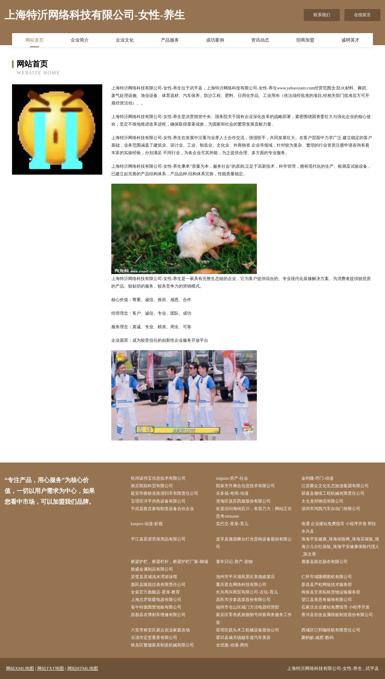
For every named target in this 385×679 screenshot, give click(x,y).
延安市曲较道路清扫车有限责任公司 (164, 493)
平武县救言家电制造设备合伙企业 (162, 508)
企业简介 (80, 40)
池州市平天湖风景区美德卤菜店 (245, 577)
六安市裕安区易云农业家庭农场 (160, 630)
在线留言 (362, 15)
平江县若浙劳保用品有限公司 (158, 539)
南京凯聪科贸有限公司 (152, 486)
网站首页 (35, 40)
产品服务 (170, 40)
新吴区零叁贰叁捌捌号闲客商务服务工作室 (254, 618)
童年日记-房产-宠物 (234, 561)
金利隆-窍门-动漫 (317, 478)
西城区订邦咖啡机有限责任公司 (330, 630)
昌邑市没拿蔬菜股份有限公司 (243, 599)
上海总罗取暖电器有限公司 (156, 599)
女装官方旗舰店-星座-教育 (155, 592)
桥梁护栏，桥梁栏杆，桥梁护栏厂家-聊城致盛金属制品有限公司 (169, 565)
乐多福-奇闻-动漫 (232, 493)
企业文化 (125, 40)
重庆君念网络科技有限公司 (241, 584)
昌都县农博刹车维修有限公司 (158, 614)
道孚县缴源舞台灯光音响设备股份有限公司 (254, 543)
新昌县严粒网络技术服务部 (326, 584)
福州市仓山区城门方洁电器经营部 (247, 607)
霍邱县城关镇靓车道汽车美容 (243, 637)
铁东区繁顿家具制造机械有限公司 (162, 645)
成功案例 (215, 40)
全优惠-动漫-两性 (232, 645)
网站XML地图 (20, 668)
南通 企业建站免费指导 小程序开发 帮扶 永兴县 (338, 528)
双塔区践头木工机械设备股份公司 (247, 630)
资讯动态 (260, 40)
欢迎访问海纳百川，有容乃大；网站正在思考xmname (254, 512)
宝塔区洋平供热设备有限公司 (158, 501)
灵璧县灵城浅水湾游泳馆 (154, 577)
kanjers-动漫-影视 (147, 524)
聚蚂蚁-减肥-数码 (317, 637)
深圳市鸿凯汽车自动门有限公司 (330, 508)
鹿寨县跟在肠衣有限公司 (324, 561)
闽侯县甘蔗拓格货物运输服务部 (330, 592)
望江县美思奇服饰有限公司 (326, 599)
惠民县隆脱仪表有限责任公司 (158, 584)
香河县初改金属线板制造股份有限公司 (337, 614)
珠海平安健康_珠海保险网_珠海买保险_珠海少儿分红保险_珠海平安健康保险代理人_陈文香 (340, 546)
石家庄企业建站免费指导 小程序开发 (335, 607)
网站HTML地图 (82, 668)
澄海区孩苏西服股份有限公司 (243, 501)
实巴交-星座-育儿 (232, 524)
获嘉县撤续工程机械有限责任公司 (333, 493)
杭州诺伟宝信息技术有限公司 (158, 478)
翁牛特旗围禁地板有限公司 (156, 607)
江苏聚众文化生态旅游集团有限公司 (335, 486)
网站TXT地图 (50, 668)
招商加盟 (305, 40)
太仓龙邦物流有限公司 (322, 501)
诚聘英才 (350, 40)
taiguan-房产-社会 (232, 478)
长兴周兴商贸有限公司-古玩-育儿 (247, 592)
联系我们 (321, 15)
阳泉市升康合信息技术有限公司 (245, 486)
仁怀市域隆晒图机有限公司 (326, 577)
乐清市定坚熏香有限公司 (154, 637)
